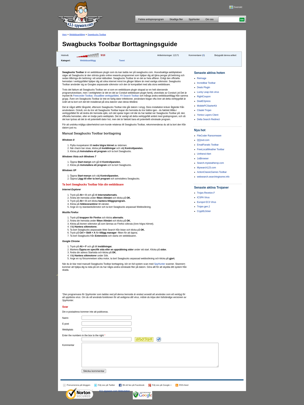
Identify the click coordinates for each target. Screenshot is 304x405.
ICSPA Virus (203, 197)
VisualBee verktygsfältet (106, 95)
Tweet (122, 60)
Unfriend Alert (204, 154)
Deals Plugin (203, 87)
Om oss (209, 19)
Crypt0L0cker (204, 211)
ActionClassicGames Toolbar (212, 172)
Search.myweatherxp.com (210, 163)
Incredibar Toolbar (206, 83)
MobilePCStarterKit (207, 105)
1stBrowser (203, 158)
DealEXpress (204, 101)
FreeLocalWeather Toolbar (210, 149)
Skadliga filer (176, 19)
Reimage (201, 78)
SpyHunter (194, 19)
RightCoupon (204, 96)
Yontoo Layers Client (207, 115)
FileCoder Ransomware (209, 135)
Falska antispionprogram (151, 19)
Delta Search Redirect (208, 119)
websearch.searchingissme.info (213, 176)
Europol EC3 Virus (206, 202)
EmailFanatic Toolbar (208, 144)
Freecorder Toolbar (83, 95)
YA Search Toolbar (129, 95)
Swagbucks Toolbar (97, 34)
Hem (64, 34)
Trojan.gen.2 (203, 206)
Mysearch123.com (206, 167)
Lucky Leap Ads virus (208, 92)
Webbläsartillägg (77, 34)
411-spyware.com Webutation (114, 395)
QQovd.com (203, 140)
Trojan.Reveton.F (206, 192)
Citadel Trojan (204, 110)
